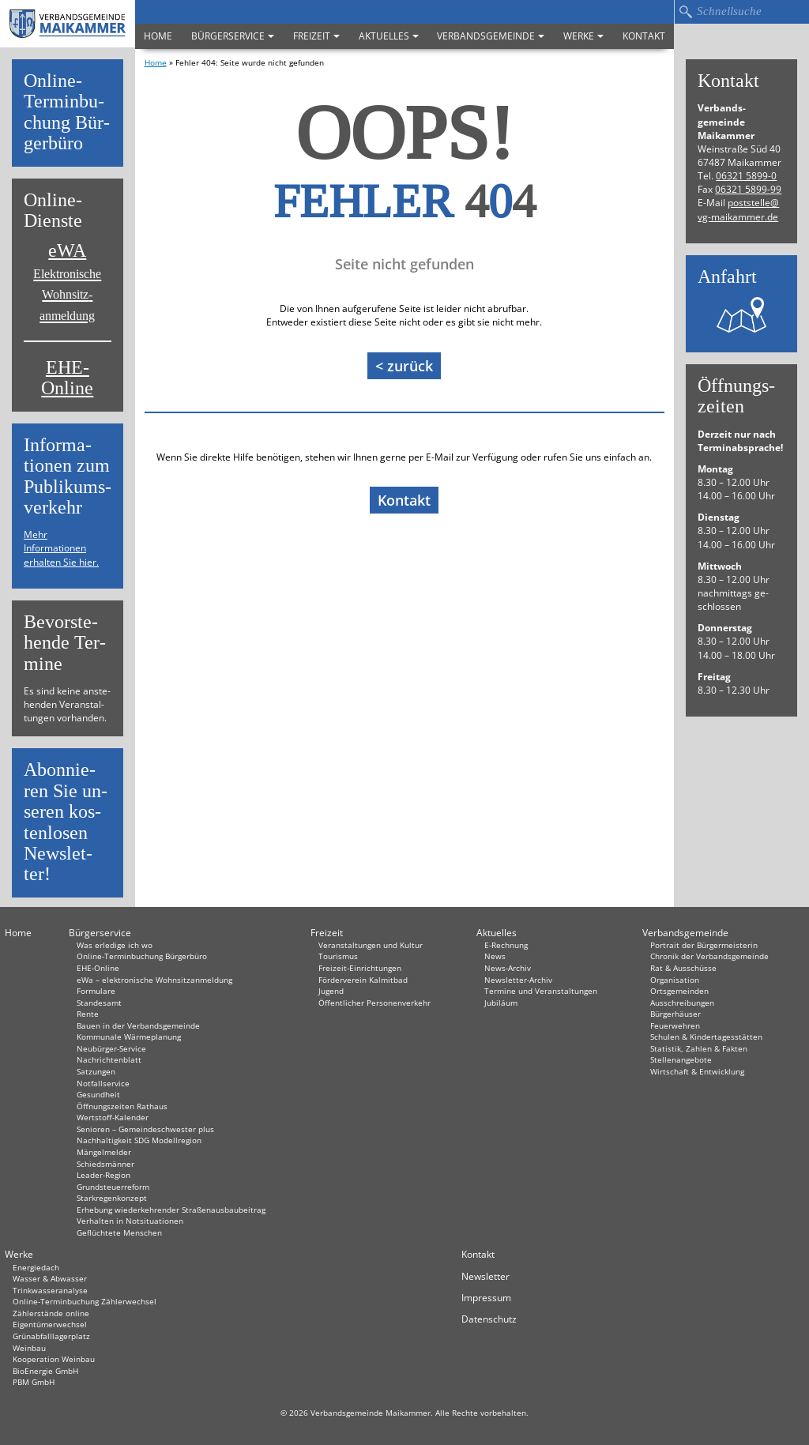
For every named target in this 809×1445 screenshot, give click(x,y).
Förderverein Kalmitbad (363, 979)
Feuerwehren (675, 1025)
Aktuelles (389, 36)
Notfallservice (103, 1083)
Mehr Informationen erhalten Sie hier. (61, 548)
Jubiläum (500, 1002)
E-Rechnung (506, 944)
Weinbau (29, 1347)
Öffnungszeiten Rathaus (122, 1106)
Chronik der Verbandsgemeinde (709, 955)
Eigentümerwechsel (50, 1324)
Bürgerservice (232, 36)
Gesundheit (98, 1094)
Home (158, 36)
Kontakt (644, 36)
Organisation (674, 979)
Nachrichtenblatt (109, 1059)
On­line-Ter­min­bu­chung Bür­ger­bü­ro (67, 112)
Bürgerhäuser (675, 1013)
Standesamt (99, 1002)
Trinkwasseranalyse (50, 1290)
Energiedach (36, 1267)
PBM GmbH (34, 1381)
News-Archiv (507, 967)
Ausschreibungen (682, 1002)
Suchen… (685, 12)
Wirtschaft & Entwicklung (697, 1071)
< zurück (404, 365)
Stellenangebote (681, 1059)
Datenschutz (489, 1319)
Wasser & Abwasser (50, 1278)
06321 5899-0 (746, 176)
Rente (88, 1013)
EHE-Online (67, 378)
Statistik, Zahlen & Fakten (698, 1048)
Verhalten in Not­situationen (130, 1220)
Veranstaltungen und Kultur (370, 944)
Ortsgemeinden (679, 990)
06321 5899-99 (748, 189)
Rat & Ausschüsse (683, 967)
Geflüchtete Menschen (119, 1232)
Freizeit (316, 36)
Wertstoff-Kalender (113, 1117)
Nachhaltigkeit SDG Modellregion (139, 1140)
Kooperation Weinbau (54, 1358)
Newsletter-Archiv (518, 979)
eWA (67, 281)
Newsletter (485, 1276)
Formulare (96, 990)
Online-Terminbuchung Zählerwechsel (84, 1301)
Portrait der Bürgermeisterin (704, 944)
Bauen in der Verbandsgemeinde (138, 1025)
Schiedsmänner (105, 1163)
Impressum (486, 1297)
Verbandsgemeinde (490, 36)
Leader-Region (103, 1174)
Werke (583, 36)
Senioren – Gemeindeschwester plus (145, 1129)
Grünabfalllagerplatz (51, 1336)
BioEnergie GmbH (45, 1370)
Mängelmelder (104, 1151)
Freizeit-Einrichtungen (359, 967)
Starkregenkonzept (112, 1197)
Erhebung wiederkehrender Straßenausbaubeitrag (171, 1209)
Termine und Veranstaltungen (540, 990)
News (495, 955)
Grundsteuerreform (113, 1186)
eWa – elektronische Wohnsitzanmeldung (154, 979)
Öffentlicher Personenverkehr (374, 1002)
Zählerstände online (51, 1313)
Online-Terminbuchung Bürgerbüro (142, 955)
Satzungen (96, 1071)
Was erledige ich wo (114, 944)
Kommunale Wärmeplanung (129, 1036)
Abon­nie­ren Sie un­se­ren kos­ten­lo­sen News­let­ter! (65, 822)
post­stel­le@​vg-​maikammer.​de (738, 209)
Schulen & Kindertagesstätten (706, 1036)
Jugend (331, 990)
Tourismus (338, 955)
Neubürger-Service (111, 1048)
